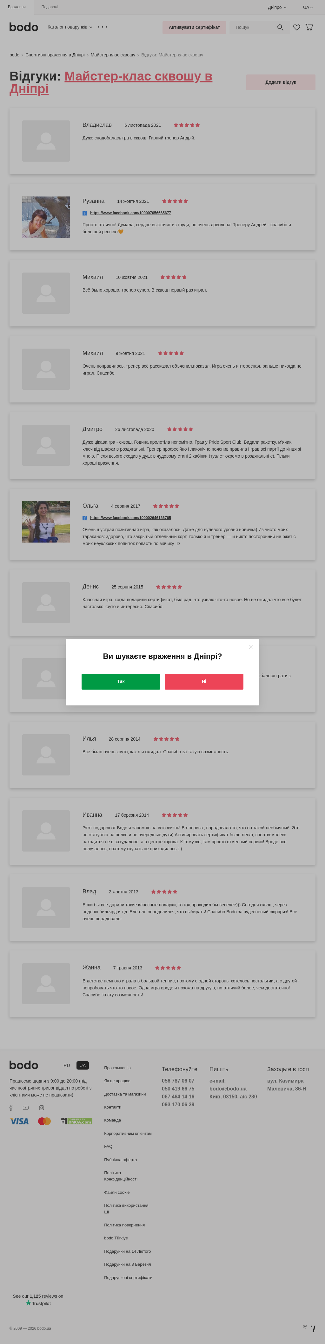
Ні (204, 681)
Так (121, 681)
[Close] (251, 647)
